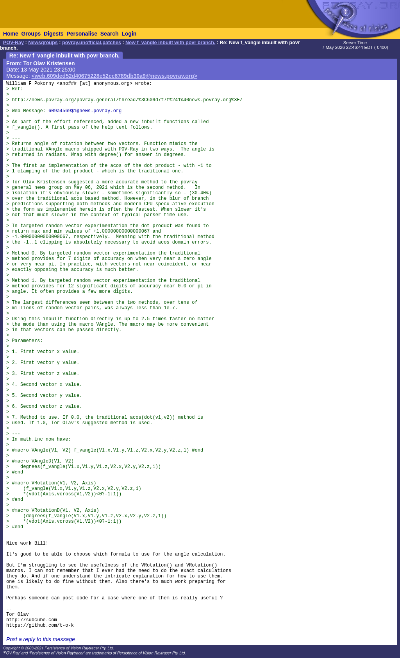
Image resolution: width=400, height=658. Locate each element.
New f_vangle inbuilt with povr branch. (170, 42)
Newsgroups (43, 42)
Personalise (81, 33)
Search (109, 33)
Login (128, 33)
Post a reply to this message (40, 639)
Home (10, 33)
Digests (54, 33)
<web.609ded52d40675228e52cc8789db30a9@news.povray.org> (114, 76)
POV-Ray (13, 42)
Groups (31, 33)
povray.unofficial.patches (91, 42)
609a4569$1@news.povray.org (84, 111)
